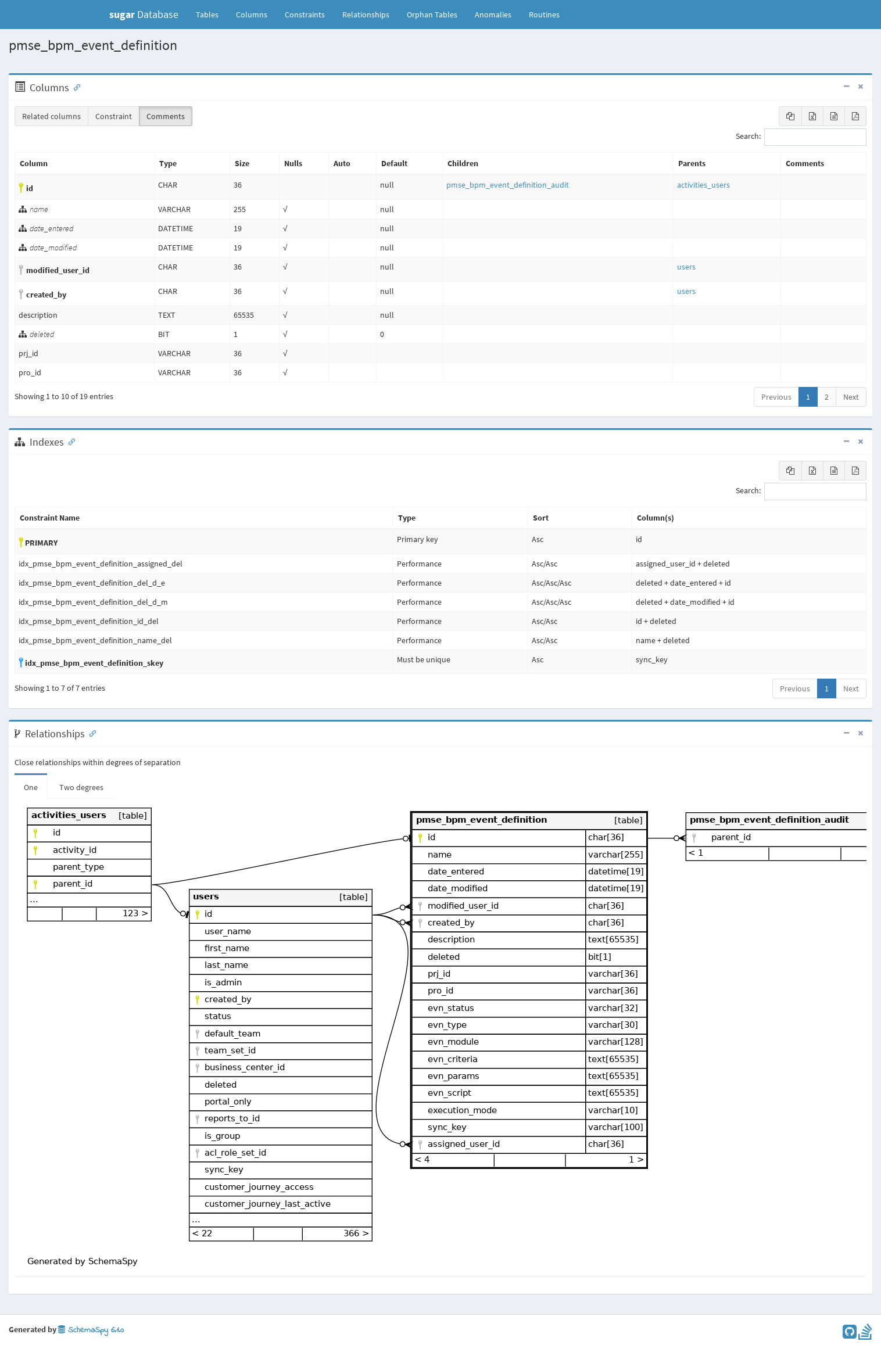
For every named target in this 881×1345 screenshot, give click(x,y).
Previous (776, 397)
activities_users (703, 185)
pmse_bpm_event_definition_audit (507, 185)
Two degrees (81, 787)
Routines (544, 14)
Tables (211, 14)
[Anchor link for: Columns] (74, 86)
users (686, 266)
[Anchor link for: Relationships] (90, 732)
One (31, 787)
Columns (251, 14)
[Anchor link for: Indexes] (69, 441)
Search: (801, 137)
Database (143, 14)
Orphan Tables (432, 14)
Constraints (305, 14)
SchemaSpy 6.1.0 (91, 1330)
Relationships (365, 14)
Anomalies (493, 14)
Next (851, 397)
